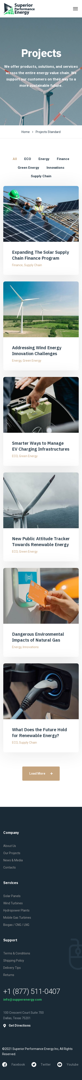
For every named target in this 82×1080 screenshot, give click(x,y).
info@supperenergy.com (22, 1000)
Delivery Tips (12, 967)
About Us (9, 846)
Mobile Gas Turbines (17, 917)
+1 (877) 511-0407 (31, 991)
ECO (15, 456)
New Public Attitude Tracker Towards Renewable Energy (41, 541)
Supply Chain (33, 265)
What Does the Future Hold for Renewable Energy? (39, 732)
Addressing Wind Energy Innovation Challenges (36, 350)
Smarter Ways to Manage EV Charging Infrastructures (40, 446)
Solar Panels (12, 896)
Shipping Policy (13, 960)
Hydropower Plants (16, 910)
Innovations (31, 647)
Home (25, 132)
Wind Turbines (13, 903)
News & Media (13, 860)
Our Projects (11, 853)
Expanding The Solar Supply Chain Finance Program (40, 255)
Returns (8, 975)
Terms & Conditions (16, 953)
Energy (16, 360)
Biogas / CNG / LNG (16, 925)
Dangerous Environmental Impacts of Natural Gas (38, 637)
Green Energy (32, 360)
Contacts (9, 867)
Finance (17, 265)
